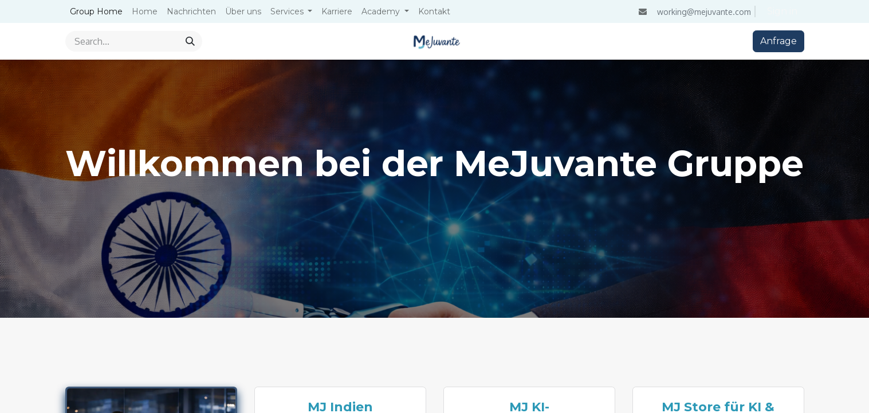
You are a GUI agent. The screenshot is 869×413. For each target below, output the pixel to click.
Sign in (782, 11)
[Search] (190, 41)
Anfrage (778, 41)
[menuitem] (96, 11)
